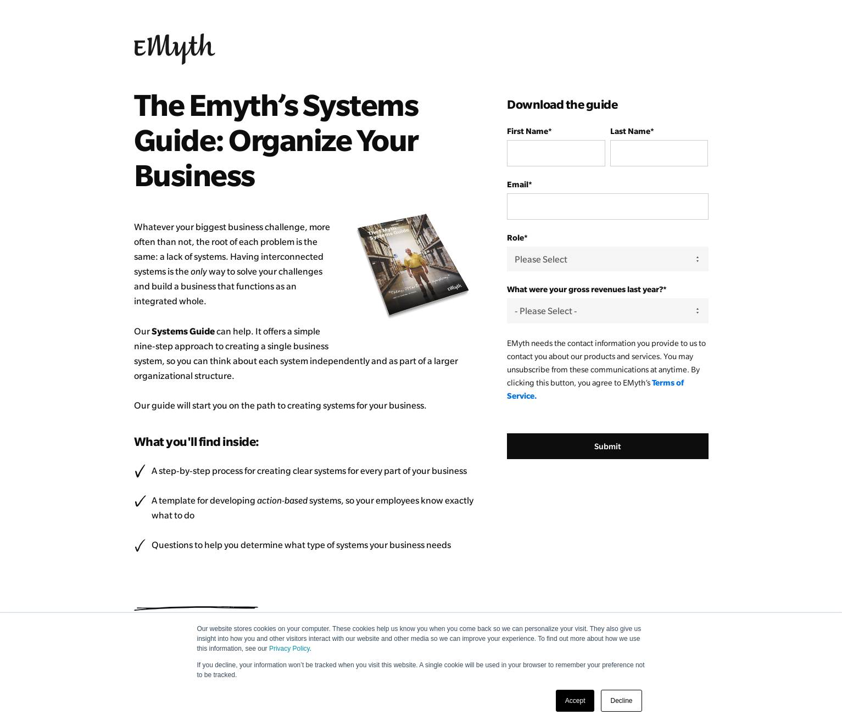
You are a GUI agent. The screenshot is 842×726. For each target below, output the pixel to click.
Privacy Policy (289, 648)
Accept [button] (575, 701)
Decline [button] (621, 701)
